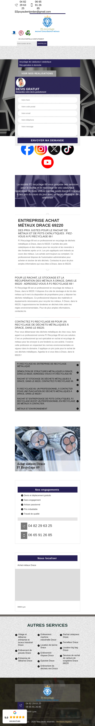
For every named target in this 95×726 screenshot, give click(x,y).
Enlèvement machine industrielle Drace (48, 637)
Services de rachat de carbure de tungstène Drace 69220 (71, 659)
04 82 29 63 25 (20, 5)
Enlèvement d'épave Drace (47, 654)
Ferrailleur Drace (70, 642)
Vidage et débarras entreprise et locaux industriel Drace (25, 639)
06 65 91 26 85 (36, 5)
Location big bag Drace (70, 648)
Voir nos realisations (37, 73)
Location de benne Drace (49, 646)
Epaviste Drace (47, 661)
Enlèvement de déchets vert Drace (49, 667)
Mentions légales (64, 722)
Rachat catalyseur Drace (71, 635)
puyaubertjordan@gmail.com (29, 11)
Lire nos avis (14, 721)
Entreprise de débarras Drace (25, 659)
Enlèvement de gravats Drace (25, 651)
